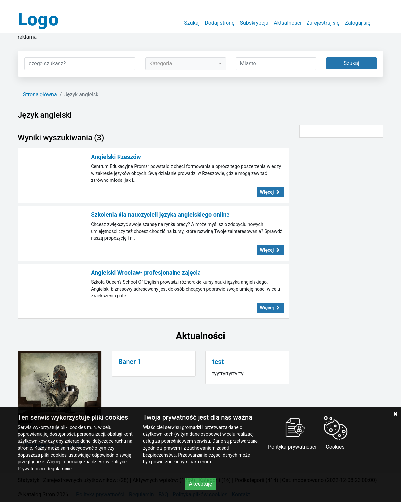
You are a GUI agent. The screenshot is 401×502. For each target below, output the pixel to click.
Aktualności (287, 23)
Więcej (270, 192)
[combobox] (186, 64)
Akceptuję (200, 484)
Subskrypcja (254, 23)
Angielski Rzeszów (116, 156)
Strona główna (40, 94)
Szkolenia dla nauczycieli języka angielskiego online (160, 214)
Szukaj (192, 23)
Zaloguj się (357, 23)
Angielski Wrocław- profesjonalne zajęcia (145, 272)
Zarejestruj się (323, 23)
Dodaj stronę (219, 23)
